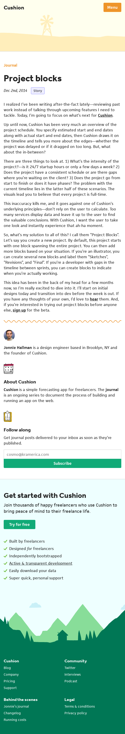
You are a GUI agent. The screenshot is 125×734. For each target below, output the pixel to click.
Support (10, 688)
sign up (19, 310)
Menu (112, 7)
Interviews (72, 674)
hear (94, 299)
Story (38, 90)
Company (11, 674)
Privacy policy (75, 713)
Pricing (9, 681)
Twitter (70, 668)
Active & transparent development (40, 563)
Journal (10, 65)
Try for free (19, 524)
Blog (7, 668)
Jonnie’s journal (16, 706)
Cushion (14, 7)
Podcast (70, 681)
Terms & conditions (79, 706)
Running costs (15, 719)
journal (112, 389)
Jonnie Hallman (18, 347)
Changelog (12, 713)
